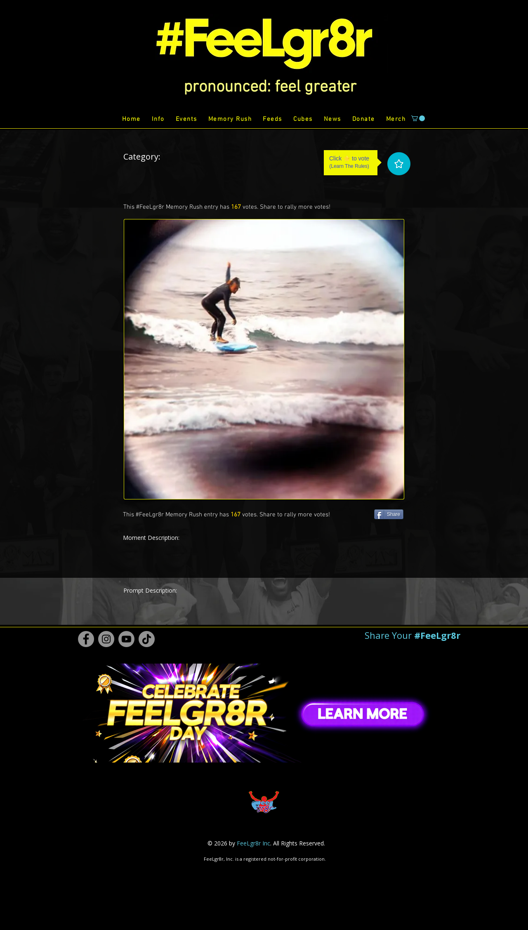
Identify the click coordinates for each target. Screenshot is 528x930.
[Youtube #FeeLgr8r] (126, 639)
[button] (270, 87)
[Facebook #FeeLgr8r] (86, 639)
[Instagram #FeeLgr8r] (106, 639)
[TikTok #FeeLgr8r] (147, 639)
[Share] (388, 514)
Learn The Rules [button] (349, 166)
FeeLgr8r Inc (253, 843)
